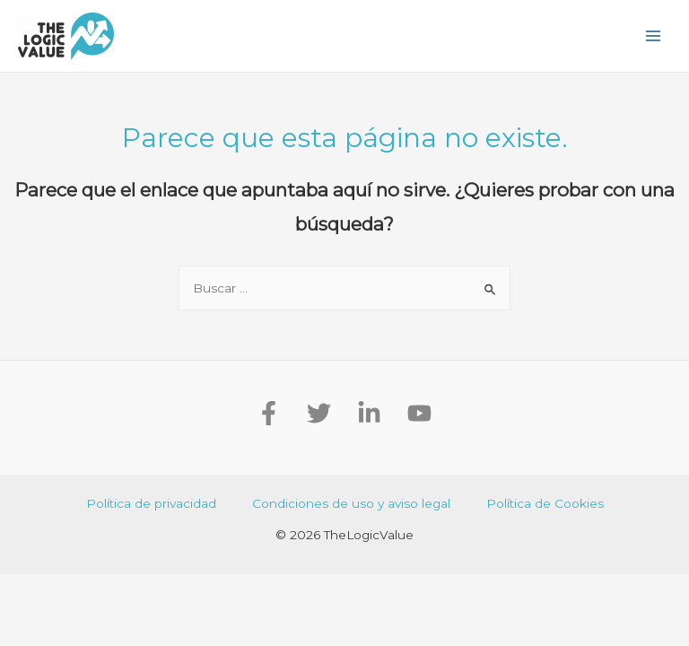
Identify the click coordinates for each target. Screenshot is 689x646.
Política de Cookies (545, 503)
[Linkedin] (369, 413)
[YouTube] (419, 413)
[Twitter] (319, 413)
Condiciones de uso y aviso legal (351, 503)
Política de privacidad (151, 503)
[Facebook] (269, 413)
